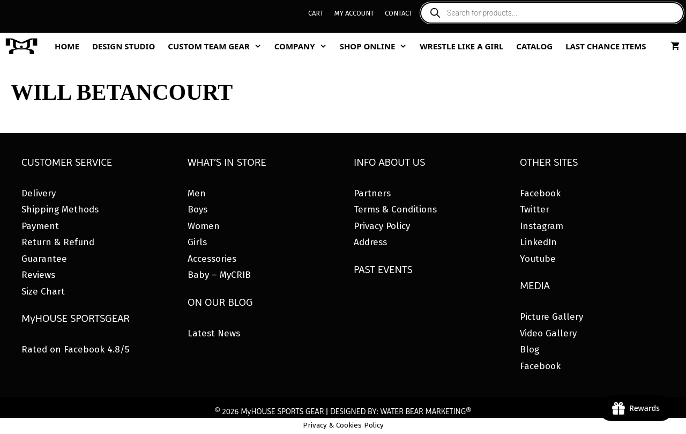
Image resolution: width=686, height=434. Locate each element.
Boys (197, 209)
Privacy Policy (382, 226)
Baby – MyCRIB (219, 275)
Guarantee (44, 258)
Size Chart (43, 291)
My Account (354, 13)
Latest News (214, 333)
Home (67, 46)
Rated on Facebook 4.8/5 (75, 349)
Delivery (38, 193)
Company (303, 46)
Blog (529, 349)
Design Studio (123, 46)
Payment (40, 226)
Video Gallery (548, 333)
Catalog (534, 46)
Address (370, 242)
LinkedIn (538, 242)
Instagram (541, 226)
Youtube (538, 258)
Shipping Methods (60, 209)
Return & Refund (57, 242)
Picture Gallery (551, 316)
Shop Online (377, 46)
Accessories (212, 258)
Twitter (534, 209)
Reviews (38, 275)
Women (204, 226)
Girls (197, 242)
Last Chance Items (605, 46)
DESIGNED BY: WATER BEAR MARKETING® (400, 411)
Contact (399, 13)
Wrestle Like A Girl (461, 46)
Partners (372, 193)
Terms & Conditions (395, 209)
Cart (316, 13)
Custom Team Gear (217, 46)
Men (197, 193)
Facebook (540, 193)
